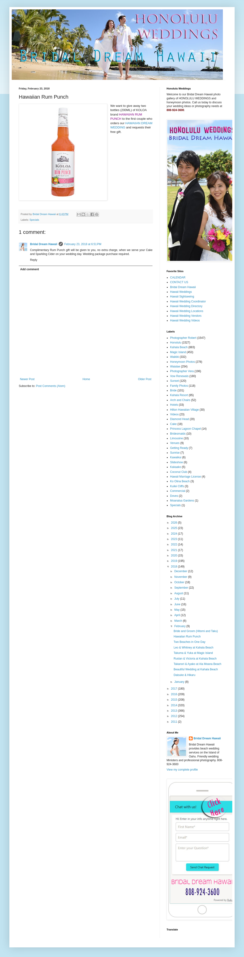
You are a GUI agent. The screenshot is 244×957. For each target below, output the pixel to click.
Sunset (174, 380)
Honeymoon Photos (182, 361)
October (179, 582)
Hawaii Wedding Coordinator (188, 301)
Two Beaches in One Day (189, 642)
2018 (174, 566)
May (177, 609)
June (177, 604)
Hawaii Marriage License (185, 476)
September (181, 587)
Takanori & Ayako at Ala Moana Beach (197, 664)
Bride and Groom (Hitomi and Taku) (196, 631)
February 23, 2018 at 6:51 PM (82, 244)
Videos (174, 414)
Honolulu (175, 342)
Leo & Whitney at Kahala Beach (193, 647)
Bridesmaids (178, 433)
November (181, 577)
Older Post (144, 379)
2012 (174, 716)
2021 (174, 550)
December (181, 571)
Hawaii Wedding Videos (185, 320)
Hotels (174, 404)
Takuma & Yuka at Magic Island (193, 653)
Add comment (29, 269)
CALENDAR (177, 277)
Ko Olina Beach (180, 481)
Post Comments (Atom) (50, 386)
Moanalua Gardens (182, 500)
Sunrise (175, 452)
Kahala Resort (179, 395)
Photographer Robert (183, 338)
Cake (173, 424)
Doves (174, 496)
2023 (174, 539)
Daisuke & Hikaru (184, 675)
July (177, 598)
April (177, 615)
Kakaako (175, 467)
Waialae (175, 366)
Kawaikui (175, 457)
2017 (174, 688)
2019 (174, 561)
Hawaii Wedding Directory (186, 306)
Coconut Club (178, 472)
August (179, 593)
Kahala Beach (179, 347)
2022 (174, 544)
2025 (174, 528)
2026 (174, 522)
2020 (174, 555)
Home (86, 379)
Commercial (177, 491)
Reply (33, 260)
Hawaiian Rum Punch (187, 636)
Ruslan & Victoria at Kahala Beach (195, 658)
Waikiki (174, 357)
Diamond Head (179, 419)
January (179, 681)
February (180, 626)
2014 (174, 705)
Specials (34, 219)
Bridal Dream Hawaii (43, 244)
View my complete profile (182, 769)
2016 (174, 694)
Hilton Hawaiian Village (184, 409)
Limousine (176, 438)
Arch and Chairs (180, 400)
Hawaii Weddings (181, 291)
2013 (174, 710)
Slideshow (176, 462)
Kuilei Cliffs (177, 486)
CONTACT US (179, 282)
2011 (174, 721)
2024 (174, 533)
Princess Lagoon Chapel (185, 428)
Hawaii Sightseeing (182, 296)
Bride (173, 390)
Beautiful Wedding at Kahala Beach (196, 669)
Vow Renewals (179, 376)
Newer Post (27, 379)
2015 (174, 699)
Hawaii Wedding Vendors (186, 315)
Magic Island (178, 352)
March (178, 620)
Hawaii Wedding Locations (186, 311)
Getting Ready (179, 448)
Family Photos (179, 385)
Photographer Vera (182, 371)
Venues (174, 443)
